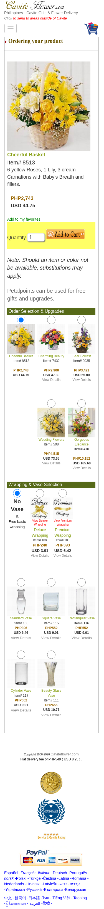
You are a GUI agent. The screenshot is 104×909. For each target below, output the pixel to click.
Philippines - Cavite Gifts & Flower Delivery (41, 13)
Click (8, 18)
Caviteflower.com (64, 754)
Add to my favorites (23, 219)
